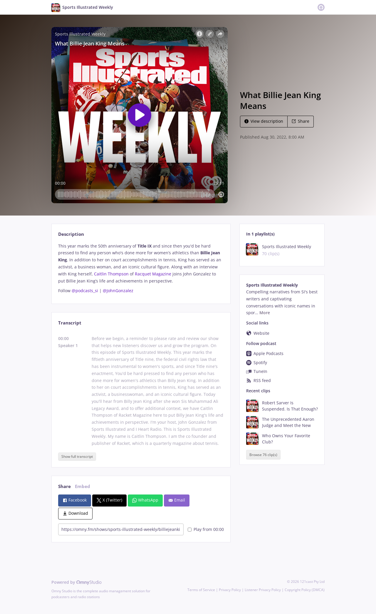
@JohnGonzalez (118, 290)
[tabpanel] (141, 268)
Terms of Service (201, 589)
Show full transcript (77, 456)
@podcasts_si (85, 290)
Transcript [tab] (69, 323)
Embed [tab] (82, 486)
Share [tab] (64, 486)
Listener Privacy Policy (263, 589)
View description (263, 121)
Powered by (76, 582)
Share (300, 121)
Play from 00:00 (206, 529)
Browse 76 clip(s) (263, 454)
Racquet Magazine (153, 274)
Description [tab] (71, 234)
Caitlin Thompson (111, 274)
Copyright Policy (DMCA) (305, 589)
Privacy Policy (230, 589)
